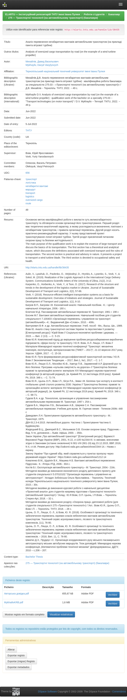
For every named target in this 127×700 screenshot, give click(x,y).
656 (28, 172)
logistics (30, 196)
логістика (31, 182)
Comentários (119, 691)
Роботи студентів (94, 14)
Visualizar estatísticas (61, 614)
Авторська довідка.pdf (16, 593)
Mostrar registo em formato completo (24, 614)
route (28, 203)
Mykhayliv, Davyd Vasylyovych (42, 65)
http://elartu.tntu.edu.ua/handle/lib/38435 (47, 267)
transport (30, 193)
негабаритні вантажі (37, 186)
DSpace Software (47, 691)
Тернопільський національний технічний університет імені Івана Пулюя (65, 71)
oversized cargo (34, 200)
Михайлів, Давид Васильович (42, 61)
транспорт (31, 179)
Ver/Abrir (112, 594)
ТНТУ (29, 130)
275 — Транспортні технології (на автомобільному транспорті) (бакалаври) (53, 17)
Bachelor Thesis (34, 556)
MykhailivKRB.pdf (13, 602)
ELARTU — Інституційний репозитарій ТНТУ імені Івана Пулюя (42, 14)
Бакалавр (114, 14)
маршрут (30, 189)
